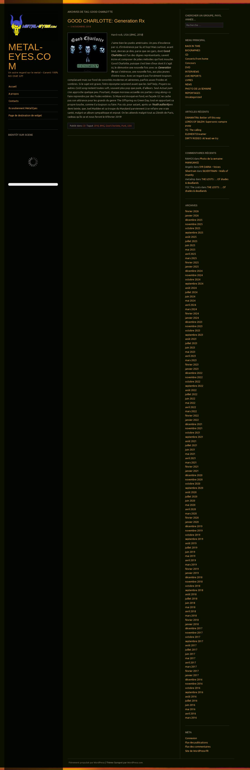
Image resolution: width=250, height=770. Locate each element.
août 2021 (191, 441)
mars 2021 (191, 462)
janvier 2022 (192, 420)
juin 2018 (190, 603)
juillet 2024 (191, 292)
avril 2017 (190, 662)
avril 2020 (190, 509)
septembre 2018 (194, 590)
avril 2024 (190, 305)
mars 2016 (191, 717)
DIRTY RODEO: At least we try (201, 138)
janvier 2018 (192, 624)
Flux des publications (196, 742)
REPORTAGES (192, 93)
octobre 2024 (192, 279)
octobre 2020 (192, 483)
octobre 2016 (192, 688)
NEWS (188, 84)
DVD (187, 67)
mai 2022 (190, 403)
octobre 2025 (192, 228)
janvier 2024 (192, 318)
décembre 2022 (193, 373)
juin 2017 (190, 654)
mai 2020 (190, 505)
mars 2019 (191, 564)
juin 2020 (190, 500)
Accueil (12, 86)
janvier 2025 (192, 266)
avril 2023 (190, 356)
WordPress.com (135, 762)
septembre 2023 (194, 335)
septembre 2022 (194, 386)
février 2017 (192, 671)
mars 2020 (191, 513)
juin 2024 (190, 296)
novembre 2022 (194, 377)
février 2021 (192, 466)
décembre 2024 (193, 271)
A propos (14, 93)
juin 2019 (190, 552)
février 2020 (192, 517)
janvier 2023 (192, 369)
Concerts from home (196, 58)
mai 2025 (190, 249)
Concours (190, 63)
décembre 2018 (193, 577)
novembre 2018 (194, 581)
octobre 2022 (192, 381)
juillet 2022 (191, 394)
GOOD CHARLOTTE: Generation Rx (106, 20)
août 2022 (191, 390)
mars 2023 (191, 360)
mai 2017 (190, 658)
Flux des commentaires (197, 746)
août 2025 (191, 237)
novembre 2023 (194, 326)
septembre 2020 (194, 488)
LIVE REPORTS (193, 76)
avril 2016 (190, 713)
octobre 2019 (192, 535)
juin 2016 (190, 705)
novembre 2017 (194, 632)
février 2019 (192, 569)
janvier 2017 (192, 675)
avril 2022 (190, 407)
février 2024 (192, 313)
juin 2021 (190, 449)
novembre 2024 (194, 275)
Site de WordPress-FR (196, 751)
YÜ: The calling (193, 130)
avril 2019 (190, 560)
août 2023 (191, 339)
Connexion (191, 738)
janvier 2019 (192, 573)
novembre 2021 (194, 428)
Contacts (13, 101)
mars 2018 (191, 615)
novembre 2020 (194, 479)
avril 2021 (190, 458)
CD (83, 126)
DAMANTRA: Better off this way (202, 117)
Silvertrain (190, 171)
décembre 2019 (193, 526)
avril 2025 (190, 254)
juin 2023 (190, 347)
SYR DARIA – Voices (209, 167)
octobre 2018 (192, 586)
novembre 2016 (194, 683)
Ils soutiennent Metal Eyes (23, 108)
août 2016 (191, 696)
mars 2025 (191, 258)
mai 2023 (190, 352)
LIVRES (189, 80)
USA (129, 126)
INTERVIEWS (192, 71)
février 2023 (192, 364)
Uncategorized (193, 97)
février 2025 (192, 262)
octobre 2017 (192, 637)
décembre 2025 (193, 220)
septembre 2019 (194, 539)
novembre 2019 (194, 530)
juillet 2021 (191, 445)
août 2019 (191, 543)
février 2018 (192, 620)
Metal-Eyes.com (29, 56)
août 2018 (191, 594)
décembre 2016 (193, 679)
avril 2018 (190, 611)
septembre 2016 (194, 692)
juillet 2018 (191, 598)
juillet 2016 (191, 700)
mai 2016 (190, 709)
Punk (123, 126)
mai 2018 (190, 607)
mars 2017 (191, 666)
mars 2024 (191, 309)
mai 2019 (190, 556)
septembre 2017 (194, 641)
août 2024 (191, 288)
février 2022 (192, 415)
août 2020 (191, 492)
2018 (96, 126)
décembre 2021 (193, 424)
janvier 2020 (192, 522)
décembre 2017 (193, 628)
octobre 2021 (192, 432)
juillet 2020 (191, 496)
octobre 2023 (192, 330)
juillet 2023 (191, 343)
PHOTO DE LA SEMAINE (198, 88)
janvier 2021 (192, 471)
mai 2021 (190, 454)
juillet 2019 (191, 547)
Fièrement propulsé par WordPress (87, 762)
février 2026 (192, 211)
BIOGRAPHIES (192, 50)
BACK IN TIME (192, 46)
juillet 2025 (191, 241)
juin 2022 (190, 398)
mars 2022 (191, 411)
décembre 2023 (193, 322)
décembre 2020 (193, 475)
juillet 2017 (191, 649)
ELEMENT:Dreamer (195, 134)
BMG (102, 126)
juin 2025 (190, 245)
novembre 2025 (194, 224)
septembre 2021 (194, 437)
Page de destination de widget (25, 115)
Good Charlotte (113, 126)
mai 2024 (190, 300)
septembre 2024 (194, 283)
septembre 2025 (194, 232)
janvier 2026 (192, 215)
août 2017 (191, 645)
